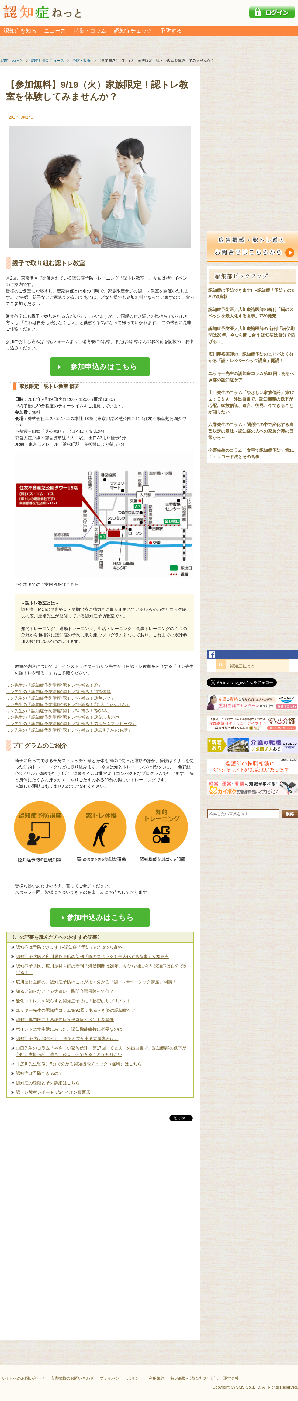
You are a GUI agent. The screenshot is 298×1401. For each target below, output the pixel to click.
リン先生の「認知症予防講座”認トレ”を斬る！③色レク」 (60, 698)
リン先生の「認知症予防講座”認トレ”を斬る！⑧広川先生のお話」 (69, 730)
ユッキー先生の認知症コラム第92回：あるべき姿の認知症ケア (76, 1010)
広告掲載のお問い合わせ (72, 1378)
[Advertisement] (100, 1186)
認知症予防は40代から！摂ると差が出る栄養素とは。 (67, 1038)
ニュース (55, 31)
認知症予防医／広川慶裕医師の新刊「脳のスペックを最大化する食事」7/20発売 (92, 956)
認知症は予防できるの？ (39, 1073)
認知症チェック (133, 31)
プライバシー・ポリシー (121, 1378)
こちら (72, 584)
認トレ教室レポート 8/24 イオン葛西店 (53, 1092)
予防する (171, 31)
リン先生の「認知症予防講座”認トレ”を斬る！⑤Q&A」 (58, 710)
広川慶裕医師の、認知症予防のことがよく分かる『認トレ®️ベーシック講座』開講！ (96, 981)
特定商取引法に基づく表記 (194, 1378)
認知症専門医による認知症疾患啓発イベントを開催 (65, 1019)
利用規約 (157, 1378)
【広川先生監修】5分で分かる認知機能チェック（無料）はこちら (79, 1063)
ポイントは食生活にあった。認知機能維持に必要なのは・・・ (75, 1029)
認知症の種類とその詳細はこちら (48, 1082)
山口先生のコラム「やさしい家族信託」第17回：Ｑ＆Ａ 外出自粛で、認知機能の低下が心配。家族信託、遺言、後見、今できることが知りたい (101, 1051)
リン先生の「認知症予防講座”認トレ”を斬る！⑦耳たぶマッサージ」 (71, 723)
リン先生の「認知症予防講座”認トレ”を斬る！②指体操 (58, 691)
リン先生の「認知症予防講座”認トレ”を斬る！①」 (54, 685)
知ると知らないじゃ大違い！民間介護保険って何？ (65, 991)
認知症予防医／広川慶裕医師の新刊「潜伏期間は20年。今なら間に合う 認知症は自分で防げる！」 (102, 969)
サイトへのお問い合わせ (23, 1378)
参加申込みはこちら (100, 366)
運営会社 (231, 1378)
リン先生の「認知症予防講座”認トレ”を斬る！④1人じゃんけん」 (68, 704)
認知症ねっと (242, 665)
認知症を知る (20, 31)
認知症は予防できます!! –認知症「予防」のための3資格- (69, 947)
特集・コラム (90, 31)
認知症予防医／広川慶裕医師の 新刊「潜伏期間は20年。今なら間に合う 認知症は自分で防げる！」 (251, 335)
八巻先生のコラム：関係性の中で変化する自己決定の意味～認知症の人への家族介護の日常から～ (250, 431)
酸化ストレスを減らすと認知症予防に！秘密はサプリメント (73, 1000)
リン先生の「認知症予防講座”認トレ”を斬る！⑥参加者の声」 (64, 717)
